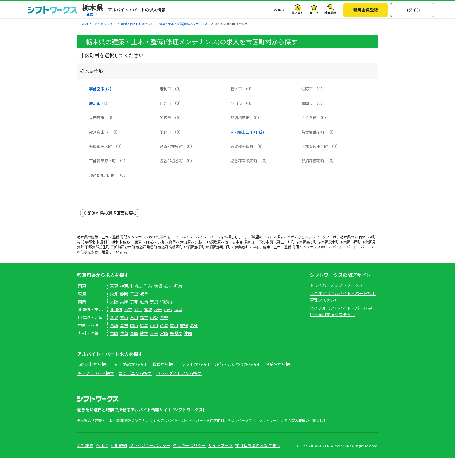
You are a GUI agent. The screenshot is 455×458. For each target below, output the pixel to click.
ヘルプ (279, 9)
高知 (194, 325)
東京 (114, 286)
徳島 (164, 325)
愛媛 (184, 325)
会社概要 (85, 445)
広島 (144, 325)
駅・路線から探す (131, 364)
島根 (124, 325)
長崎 (134, 333)
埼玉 (138, 286)
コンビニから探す (135, 373)
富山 (124, 317)
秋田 (158, 309)
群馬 (178, 286)
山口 (154, 325)
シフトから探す (196, 364)
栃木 (168, 286)
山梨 (154, 317)
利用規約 (119, 445)
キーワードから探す (95, 373)
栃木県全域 (91, 70)
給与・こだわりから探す (237, 364)
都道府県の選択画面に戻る (112, 213)
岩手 (138, 309)
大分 (154, 333)
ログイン (412, 10)
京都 (134, 301)
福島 (178, 309)
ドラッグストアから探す (179, 373)
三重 (134, 294)
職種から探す (164, 364)
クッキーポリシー (189, 445)
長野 (164, 317)
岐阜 (144, 294)
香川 (174, 325)
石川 (134, 317)
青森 (128, 309)
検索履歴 (330, 13)
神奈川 (126, 286)
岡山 (134, 325)
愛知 (114, 294)
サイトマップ (220, 445)
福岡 (114, 333)
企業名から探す (279, 364)
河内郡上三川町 (247, 132)
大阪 (114, 301)
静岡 (124, 294)
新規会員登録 (365, 10)
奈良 (154, 301)
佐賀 (124, 333)
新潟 (114, 317)
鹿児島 (176, 333)
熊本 (144, 333)
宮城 (148, 309)
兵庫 (124, 301)
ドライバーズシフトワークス (336, 285)
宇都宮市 (100, 89)
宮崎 (164, 333)
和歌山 (166, 301)
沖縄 (188, 333)
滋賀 (144, 301)
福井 (144, 317)
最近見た (297, 13)
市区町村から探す (93, 364)
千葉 (148, 286)
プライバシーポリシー (149, 445)
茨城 (158, 286)
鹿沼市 (98, 103)
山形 (168, 309)
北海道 (116, 309)
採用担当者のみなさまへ (257, 445)
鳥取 (114, 325)
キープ (314, 13)
